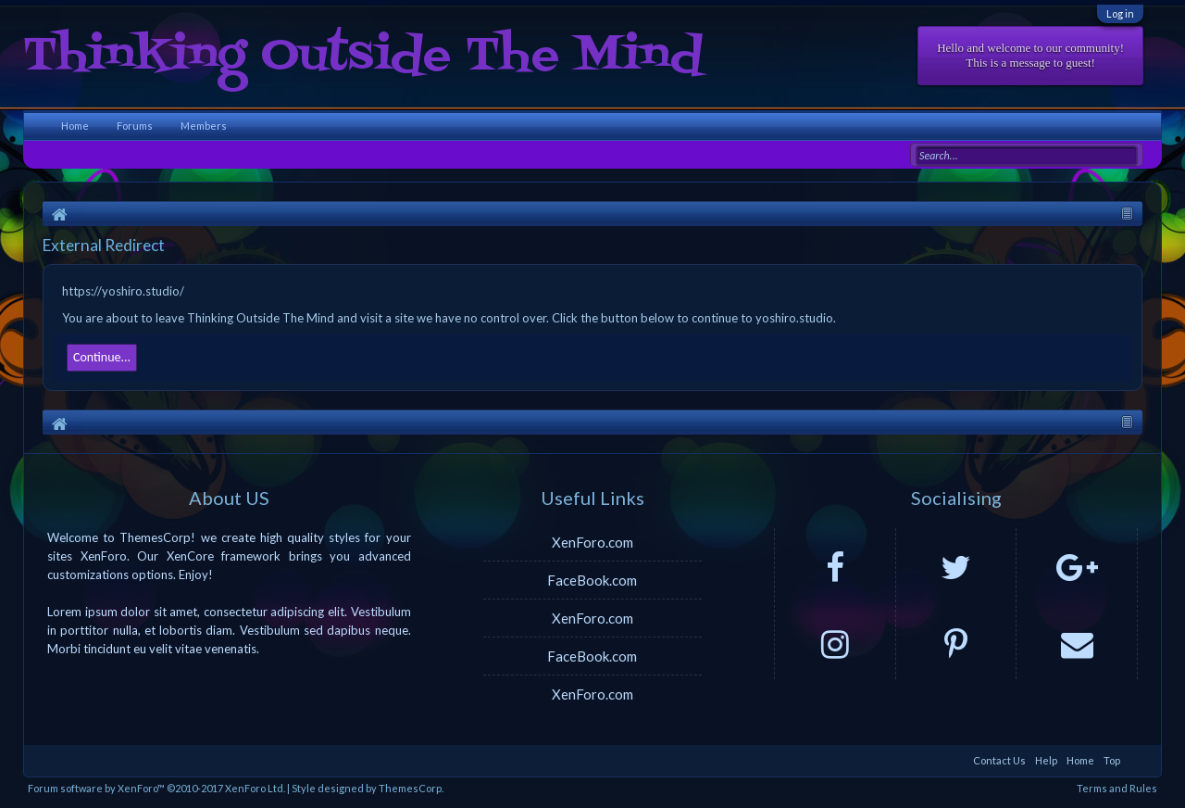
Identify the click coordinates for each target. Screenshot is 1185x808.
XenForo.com (592, 542)
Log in (1120, 13)
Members (204, 126)
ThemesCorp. (411, 788)
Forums (135, 126)
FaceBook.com (592, 580)
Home (75, 126)
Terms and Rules (1117, 788)
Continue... (102, 357)
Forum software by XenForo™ (156, 788)
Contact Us (999, 760)
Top (1112, 760)
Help (1046, 760)
